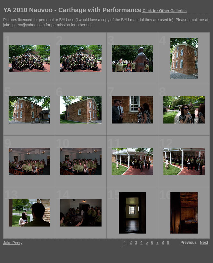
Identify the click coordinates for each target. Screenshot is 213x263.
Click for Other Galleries (164, 11)
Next (204, 242)
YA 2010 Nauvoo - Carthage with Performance (95, 9)
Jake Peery (12, 243)
